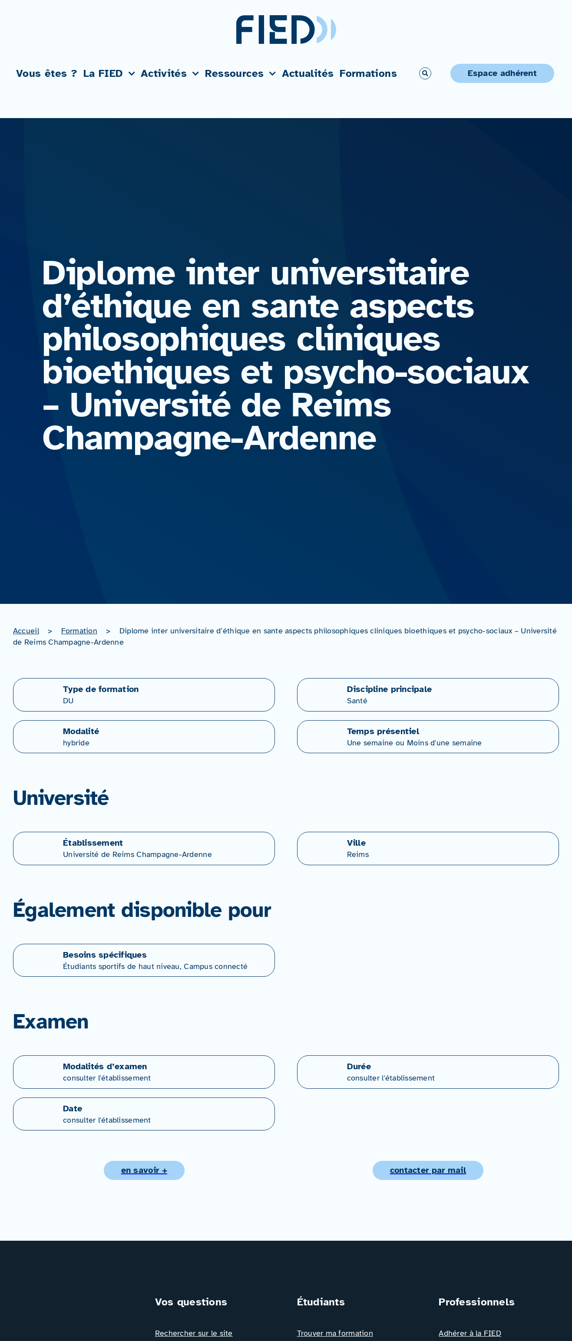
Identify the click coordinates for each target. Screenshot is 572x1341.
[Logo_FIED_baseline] (73, 1298)
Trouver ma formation (335, 1333)
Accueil (26, 631)
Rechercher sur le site (194, 1333)
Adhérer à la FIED (470, 1333)
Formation (79, 631)
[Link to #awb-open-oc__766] (425, 73)
